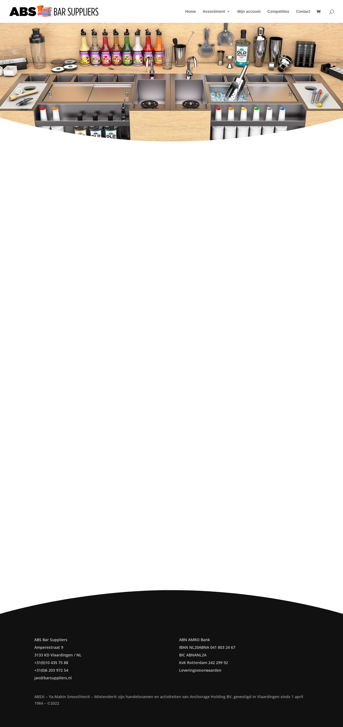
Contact (303, 12)
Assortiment (214, 12)
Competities (278, 12)
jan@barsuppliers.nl (53, 677)
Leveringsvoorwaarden (200, 670)
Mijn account (249, 12)
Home (190, 12)
